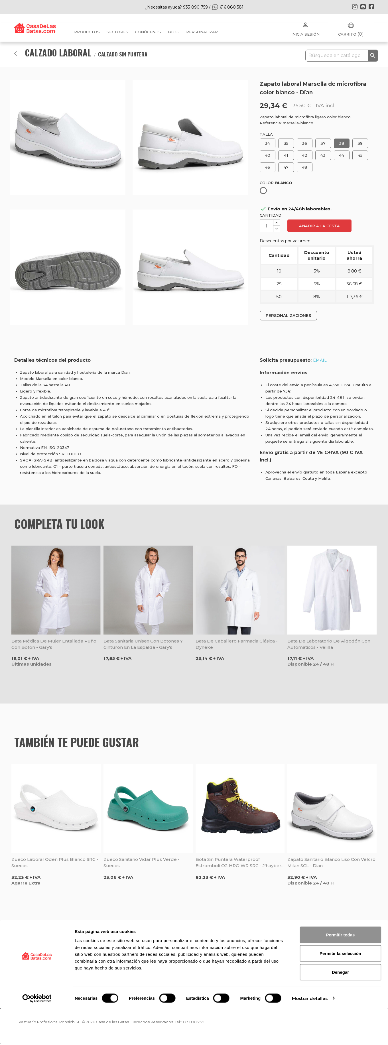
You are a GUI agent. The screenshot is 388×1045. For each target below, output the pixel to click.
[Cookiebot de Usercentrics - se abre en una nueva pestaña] (37, 1034)
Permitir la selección (340, 989)
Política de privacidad (222, 943)
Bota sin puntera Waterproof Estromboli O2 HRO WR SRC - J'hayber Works (238, 863)
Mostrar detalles (310, 1033)
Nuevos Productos (39, 943)
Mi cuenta (149, 951)
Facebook (371, 6)
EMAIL (320, 360)
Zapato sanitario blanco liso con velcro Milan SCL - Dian (331, 862)
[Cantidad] (266, 225)
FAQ (143, 943)
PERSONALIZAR (202, 32)
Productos (87, 32)
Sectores (117, 32)
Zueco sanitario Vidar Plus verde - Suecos (141, 862)
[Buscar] (341, 56)
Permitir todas (340, 970)
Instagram (354, 6)
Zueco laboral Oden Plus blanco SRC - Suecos (54, 862)
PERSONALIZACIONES (288, 315)
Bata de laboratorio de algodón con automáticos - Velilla (328, 644)
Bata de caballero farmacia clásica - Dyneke (237, 644)
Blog (83, 951)
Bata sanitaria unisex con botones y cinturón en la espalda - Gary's (143, 644)
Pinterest (362, 6)
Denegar (340, 1007)
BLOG (173, 32)
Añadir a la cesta (319, 225)
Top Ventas (31, 951)
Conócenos (148, 32)
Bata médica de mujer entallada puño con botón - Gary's (53, 644)
